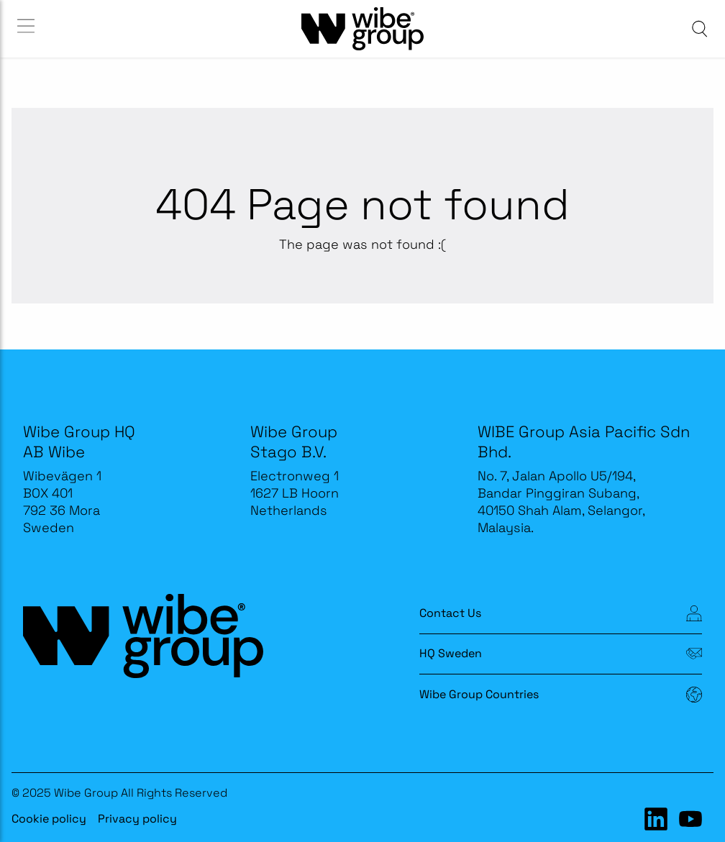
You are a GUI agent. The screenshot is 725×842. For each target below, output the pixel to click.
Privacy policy (137, 818)
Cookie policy (49, 818)
